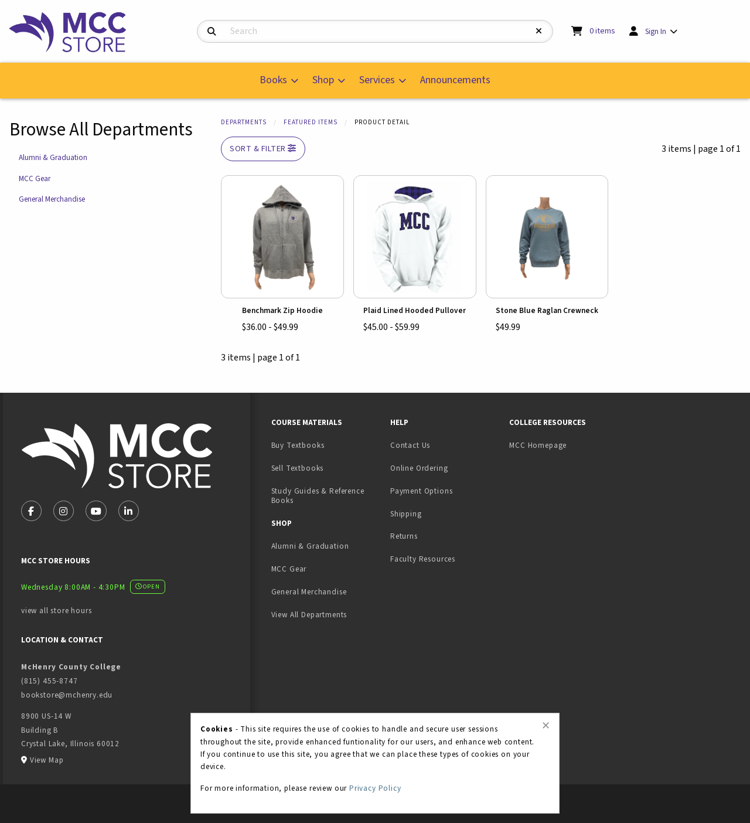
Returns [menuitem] (404, 536)
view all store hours (56, 610)
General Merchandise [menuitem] (309, 591)
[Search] (212, 32)
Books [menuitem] (273, 80)
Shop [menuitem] (323, 80)
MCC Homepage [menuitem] (538, 445)
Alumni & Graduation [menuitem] (310, 546)
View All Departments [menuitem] (309, 614)
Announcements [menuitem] (455, 80)
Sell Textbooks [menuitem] (297, 468)
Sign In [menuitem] (655, 31)
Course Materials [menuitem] (306, 422)
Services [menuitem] (377, 80)
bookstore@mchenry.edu (66, 694)
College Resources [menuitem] (547, 422)
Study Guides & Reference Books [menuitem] (317, 495)
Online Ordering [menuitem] (419, 468)
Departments (244, 122)
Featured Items (311, 122)
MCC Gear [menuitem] (289, 568)
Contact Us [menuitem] (410, 445)
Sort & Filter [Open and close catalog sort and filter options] (263, 148)
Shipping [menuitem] (406, 513)
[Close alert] (546, 725)
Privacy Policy (375, 788)
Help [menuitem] (399, 422)
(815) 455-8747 (49, 680)
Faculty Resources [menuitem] (422, 558)
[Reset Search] (539, 31)
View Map (47, 760)
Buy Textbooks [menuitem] (298, 445)
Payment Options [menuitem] (421, 490)
